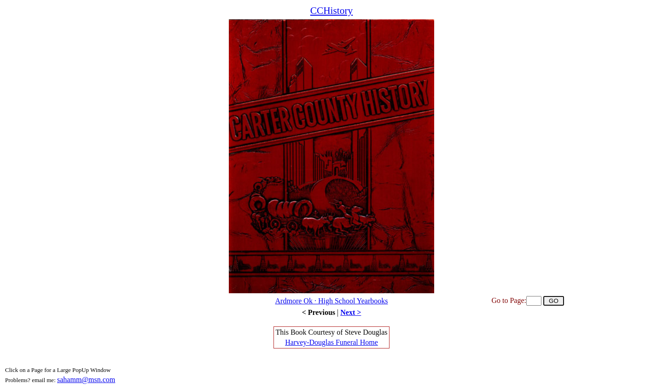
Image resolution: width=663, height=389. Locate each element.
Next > (350, 312)
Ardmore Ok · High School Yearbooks (331, 301)
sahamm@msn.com (86, 379)
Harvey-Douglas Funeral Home (331, 342)
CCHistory (331, 10)
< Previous (318, 312)
